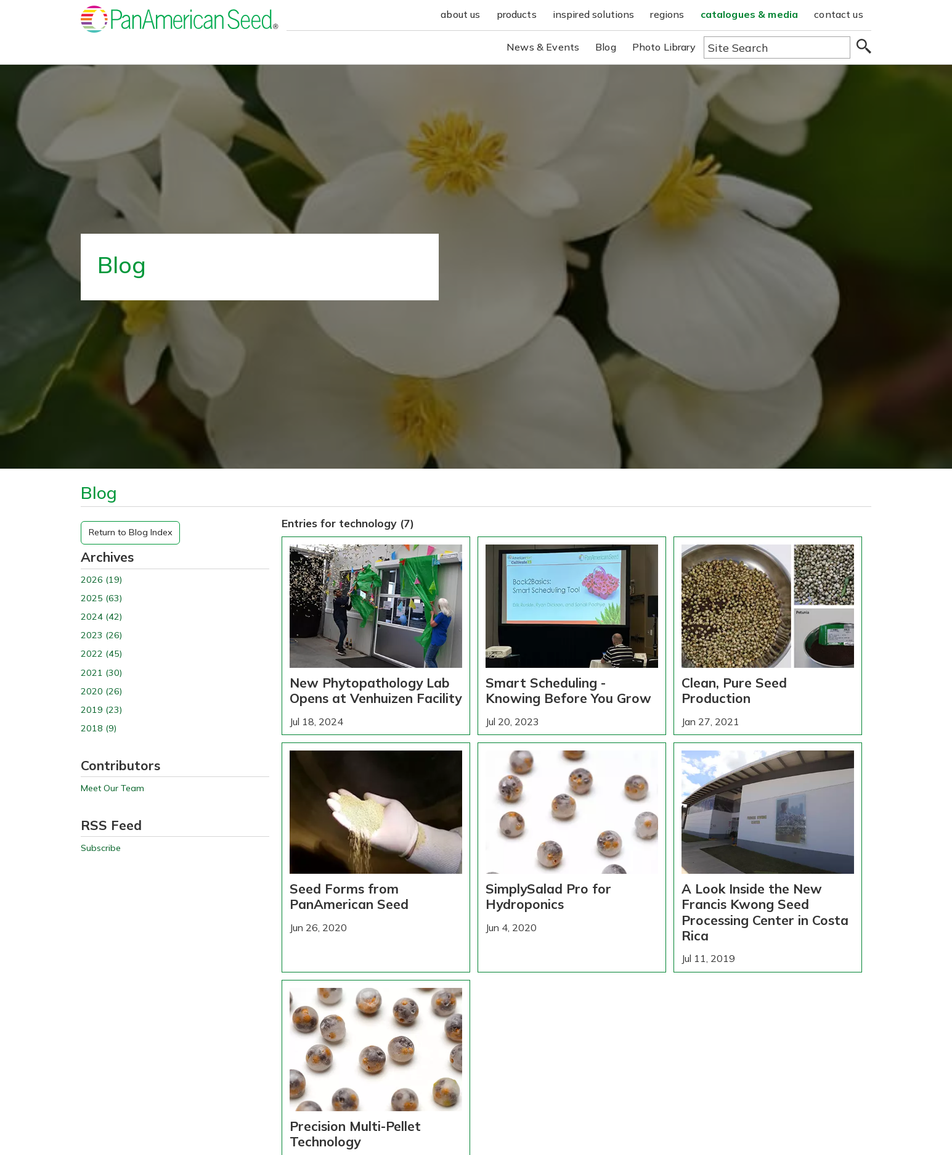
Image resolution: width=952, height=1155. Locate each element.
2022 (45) (101, 654)
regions (667, 14)
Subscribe (101, 848)
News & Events (543, 47)
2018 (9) (98, 728)
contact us (838, 14)
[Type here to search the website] (777, 47)
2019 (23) (101, 710)
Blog (605, 47)
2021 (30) (101, 673)
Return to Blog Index (131, 532)
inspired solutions (594, 14)
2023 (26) (101, 635)
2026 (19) (101, 580)
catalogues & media (750, 14)
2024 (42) (101, 617)
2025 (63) (101, 598)
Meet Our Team (112, 788)
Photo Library (664, 47)
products (517, 14)
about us (460, 14)
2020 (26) (101, 691)
